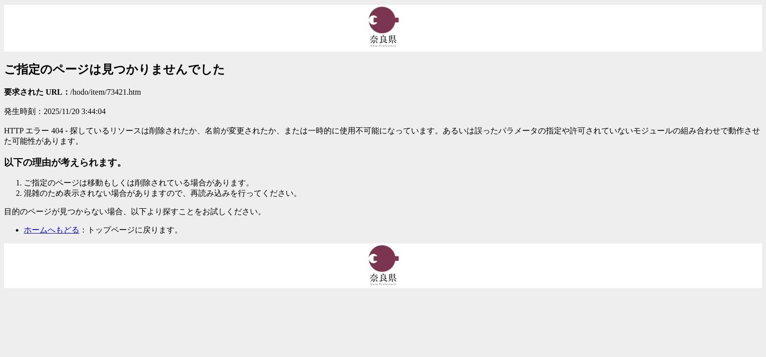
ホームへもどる (51, 230)
